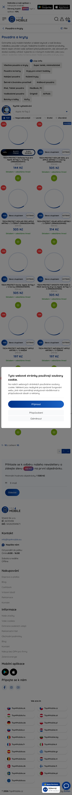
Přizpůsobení (36, 412)
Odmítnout (36, 418)
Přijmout (36, 404)
